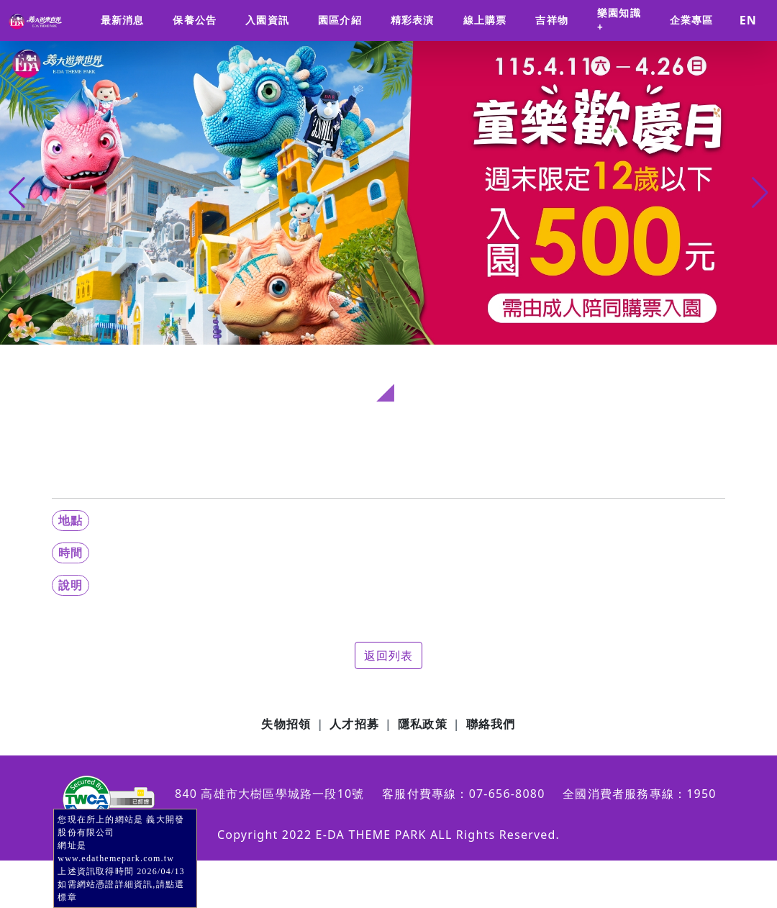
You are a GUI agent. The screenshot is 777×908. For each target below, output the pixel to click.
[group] (388, 193)
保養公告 (195, 20)
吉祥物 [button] (551, 20)
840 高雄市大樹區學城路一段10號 (270, 794)
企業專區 (692, 20)
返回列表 (389, 655)
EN (748, 20)
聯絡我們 (491, 724)
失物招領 (286, 724)
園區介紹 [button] (340, 20)
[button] (760, 193)
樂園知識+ (619, 20)
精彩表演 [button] (413, 20)
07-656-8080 (507, 794)
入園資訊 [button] (267, 20)
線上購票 (485, 20)
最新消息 (123, 20)
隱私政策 (422, 724)
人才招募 (354, 724)
